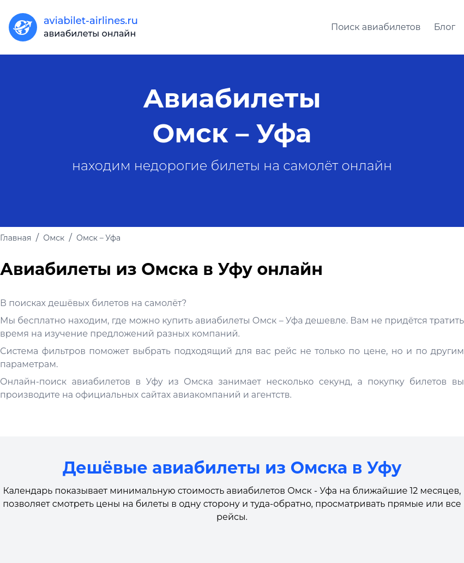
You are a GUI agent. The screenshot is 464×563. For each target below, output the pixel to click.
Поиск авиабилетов (376, 27)
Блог (444, 27)
